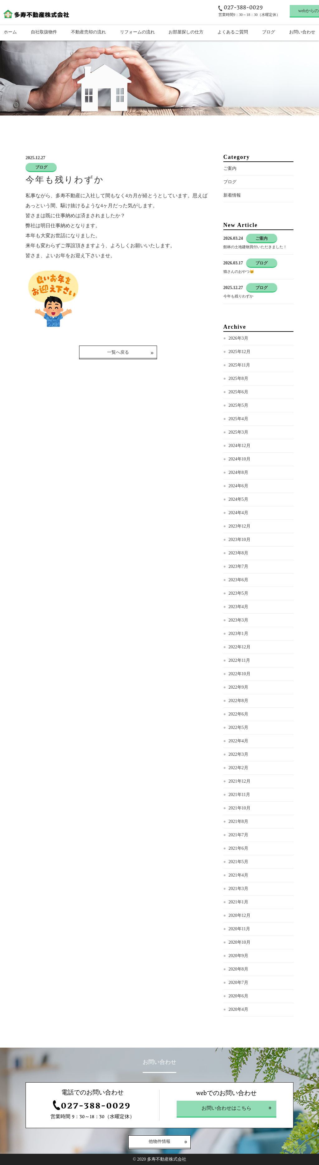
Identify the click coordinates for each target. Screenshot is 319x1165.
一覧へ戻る (118, 352)
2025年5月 (238, 405)
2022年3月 (238, 754)
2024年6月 (238, 486)
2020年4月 (238, 1009)
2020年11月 (239, 929)
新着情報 (232, 195)
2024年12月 (239, 445)
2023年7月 (238, 566)
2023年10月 (239, 539)
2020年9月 (238, 955)
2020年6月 (238, 996)
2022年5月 (238, 727)
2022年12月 (239, 647)
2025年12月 (239, 351)
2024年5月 (238, 499)
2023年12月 (239, 526)
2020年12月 (239, 915)
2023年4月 (238, 606)
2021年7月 (238, 835)
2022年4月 (238, 741)
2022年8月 (238, 700)
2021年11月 (239, 794)
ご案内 (229, 168)
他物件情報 (159, 1142)
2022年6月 (238, 714)
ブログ (229, 181)
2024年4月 (238, 512)
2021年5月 (238, 861)
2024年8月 (238, 472)
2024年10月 (239, 459)
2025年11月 (239, 365)
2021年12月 (239, 781)
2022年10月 (239, 673)
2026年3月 (238, 338)
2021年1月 (238, 902)
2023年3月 (238, 620)
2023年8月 (238, 553)
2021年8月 (238, 821)
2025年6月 (238, 392)
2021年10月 (239, 808)
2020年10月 (239, 942)
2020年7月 (238, 982)
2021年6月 (238, 848)
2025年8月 (238, 378)
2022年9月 (238, 687)
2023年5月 (238, 593)
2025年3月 (238, 432)
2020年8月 (238, 969)
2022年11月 (239, 660)
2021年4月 (238, 875)
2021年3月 (238, 888)
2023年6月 (238, 580)
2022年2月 (238, 767)
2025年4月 (238, 418)
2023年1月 (238, 633)
